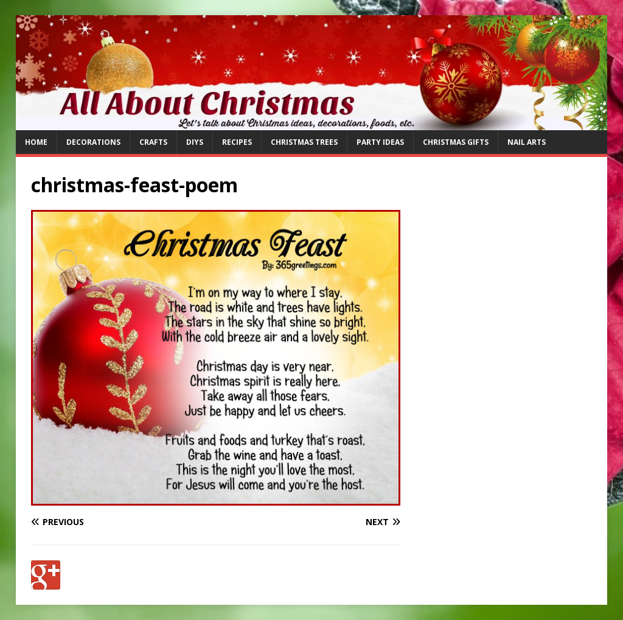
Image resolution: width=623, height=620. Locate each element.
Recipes (237, 142)
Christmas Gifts (456, 142)
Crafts (153, 142)
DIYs (194, 142)
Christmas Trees (304, 142)
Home (36, 142)
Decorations (93, 142)
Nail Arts (526, 142)
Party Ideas (380, 142)
